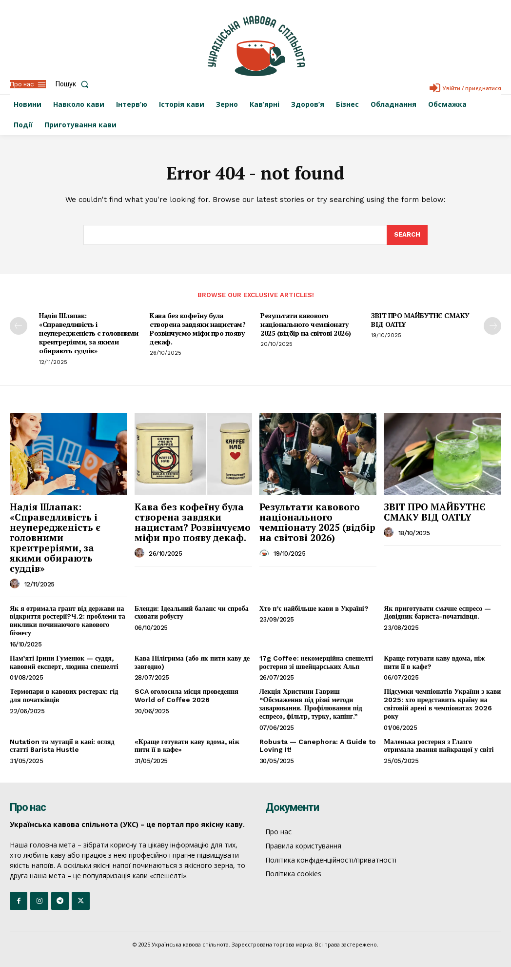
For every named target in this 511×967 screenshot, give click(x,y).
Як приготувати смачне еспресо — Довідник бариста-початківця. (437, 612)
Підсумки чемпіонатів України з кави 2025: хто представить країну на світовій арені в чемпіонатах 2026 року (442, 703)
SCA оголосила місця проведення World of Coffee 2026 (186, 695)
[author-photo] (16, 584)
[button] (74, 84)
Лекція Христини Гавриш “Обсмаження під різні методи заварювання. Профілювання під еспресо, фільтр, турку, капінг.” (310, 703)
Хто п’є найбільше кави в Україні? (314, 608)
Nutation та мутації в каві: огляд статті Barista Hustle (62, 746)
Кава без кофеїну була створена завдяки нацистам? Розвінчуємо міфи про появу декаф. (197, 329)
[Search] (407, 235)
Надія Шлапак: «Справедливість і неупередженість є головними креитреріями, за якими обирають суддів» (88, 333)
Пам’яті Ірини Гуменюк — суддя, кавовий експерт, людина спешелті (64, 662)
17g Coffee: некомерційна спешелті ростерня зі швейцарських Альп (316, 662)
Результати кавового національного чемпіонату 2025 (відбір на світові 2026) (305, 324)
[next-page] (492, 326)
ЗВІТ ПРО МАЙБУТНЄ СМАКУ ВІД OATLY (420, 320)
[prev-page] (18, 326)
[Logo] (256, 46)
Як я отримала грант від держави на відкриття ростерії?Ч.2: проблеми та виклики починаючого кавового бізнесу (67, 620)
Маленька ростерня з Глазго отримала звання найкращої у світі (438, 746)
